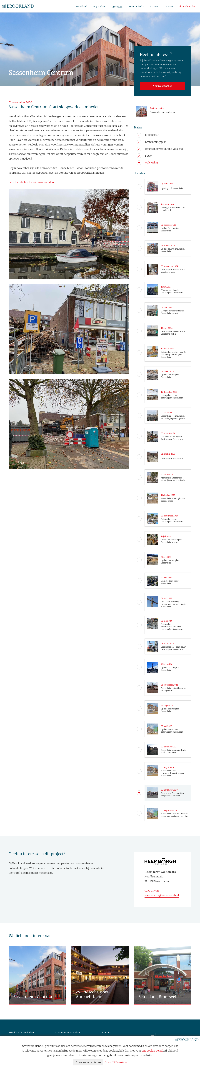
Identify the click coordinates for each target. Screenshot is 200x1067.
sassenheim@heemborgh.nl (162, 895)
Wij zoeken (99, 6)
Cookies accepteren (88, 1062)
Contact (169, 6)
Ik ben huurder (187, 6)
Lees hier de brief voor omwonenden (31, 182)
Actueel (154, 6)
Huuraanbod (135, 6)
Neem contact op (162, 86)
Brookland (81, 6)
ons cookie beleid (152, 1050)
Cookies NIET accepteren (116, 1062)
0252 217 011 (152, 890)
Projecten (117, 6)
